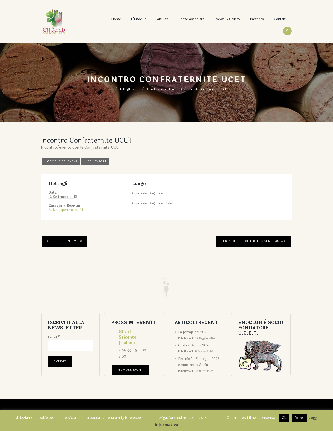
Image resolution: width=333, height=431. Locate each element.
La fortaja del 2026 (193, 332)
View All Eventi (130, 370)
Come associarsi (191, 19)
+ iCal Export (95, 161)
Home (116, 19)
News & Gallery (227, 19)
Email (54, 337)
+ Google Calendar (61, 161)
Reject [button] (299, 417)
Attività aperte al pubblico (164, 89)
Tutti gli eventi (130, 89)
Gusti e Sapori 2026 (194, 345)
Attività (162, 19)
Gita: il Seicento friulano (127, 337)
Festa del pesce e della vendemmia (253, 241)
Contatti (280, 19)
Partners (257, 19)
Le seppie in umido (64, 241)
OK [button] (284, 417)
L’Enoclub (139, 19)
